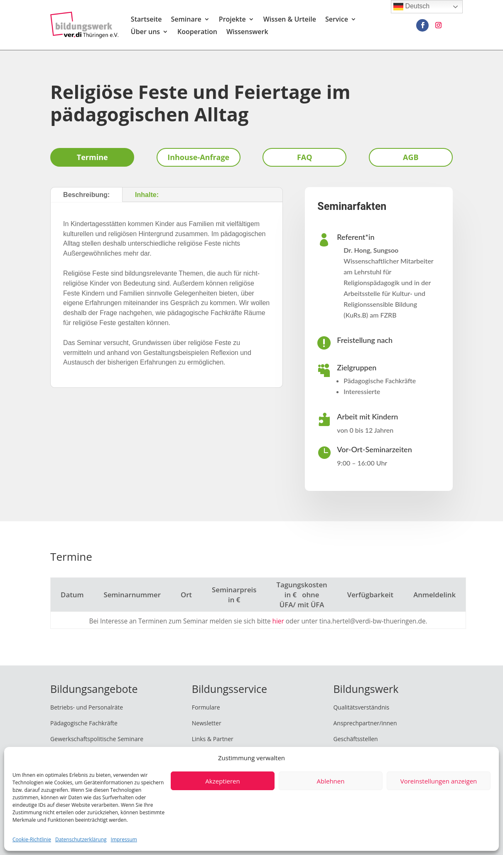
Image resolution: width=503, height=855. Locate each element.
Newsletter (206, 723)
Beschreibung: (86, 194)
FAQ (304, 157)
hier (278, 621)
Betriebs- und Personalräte (86, 707)
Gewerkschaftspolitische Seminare (96, 739)
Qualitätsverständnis (361, 707)
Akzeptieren (222, 781)
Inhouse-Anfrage (198, 157)
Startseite (146, 20)
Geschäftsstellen (355, 739)
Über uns (145, 32)
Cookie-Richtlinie (31, 839)
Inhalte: (147, 194)
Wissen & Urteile (289, 20)
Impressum (124, 839)
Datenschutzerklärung (81, 839)
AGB (411, 157)
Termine (92, 157)
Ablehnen (331, 781)
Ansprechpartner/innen (365, 723)
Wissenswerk (247, 32)
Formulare (206, 707)
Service (336, 20)
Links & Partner (212, 739)
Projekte (232, 20)
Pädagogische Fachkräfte (84, 723)
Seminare (186, 20)
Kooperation (197, 32)
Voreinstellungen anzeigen (438, 781)
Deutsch (411, 7)
